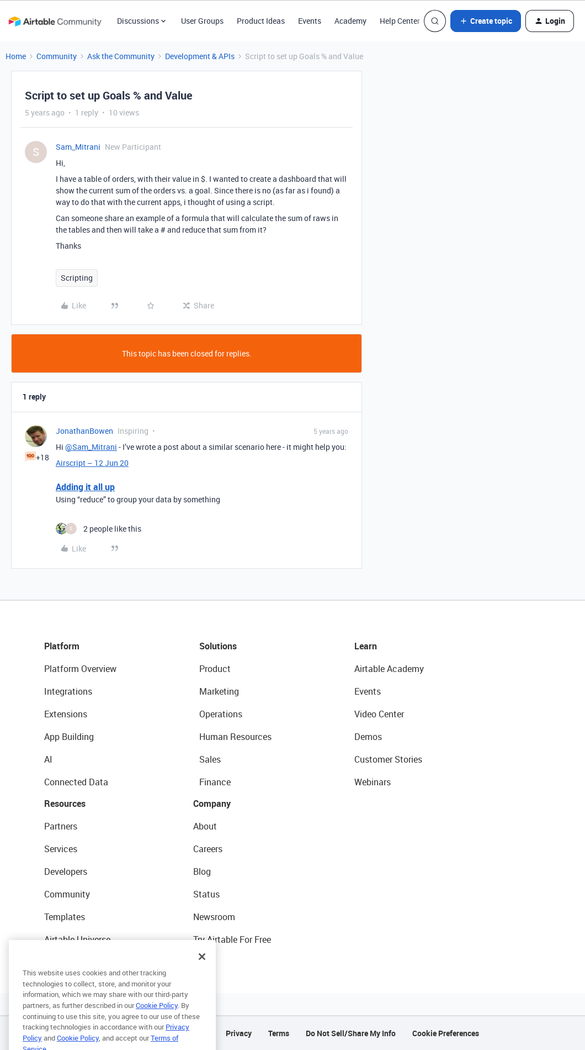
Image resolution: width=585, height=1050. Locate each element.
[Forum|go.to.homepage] (55, 21)
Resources (65, 803)
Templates (64, 917)
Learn (365, 646)
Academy (350, 20)
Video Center (379, 714)
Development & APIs (200, 56)
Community (56, 56)
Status (206, 894)
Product (215, 669)
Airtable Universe (77, 939)
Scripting (77, 277)
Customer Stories (388, 759)
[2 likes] (98, 528)
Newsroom (214, 917)
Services (60, 849)
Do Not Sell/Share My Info (351, 1033)
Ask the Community (121, 56)
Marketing (219, 691)
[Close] (202, 969)
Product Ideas (261, 20)
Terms (278, 1033)
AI (48, 759)
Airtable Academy (389, 669)
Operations (220, 714)
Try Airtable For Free (232, 939)
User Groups (202, 20)
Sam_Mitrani (78, 146)
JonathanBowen (84, 431)
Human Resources (235, 737)
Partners (60, 826)
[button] (485, 21)
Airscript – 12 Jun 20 (92, 463)
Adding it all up (85, 487)
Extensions (65, 714)
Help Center (400, 20)
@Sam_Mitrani (91, 447)
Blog (202, 871)
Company (212, 803)
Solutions (218, 646)
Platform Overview (80, 669)
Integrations (68, 691)
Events (309, 20)
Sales (210, 759)
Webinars (372, 782)
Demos (368, 737)
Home (16, 56)
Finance (215, 782)
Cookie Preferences (445, 1033)
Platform (61, 646)
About (205, 826)
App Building (69, 737)
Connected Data (76, 782)
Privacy (239, 1033)
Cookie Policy (157, 1017)
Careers (207, 849)
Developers (65, 871)
